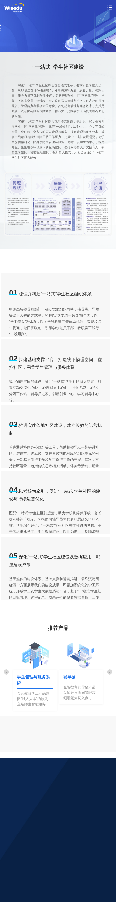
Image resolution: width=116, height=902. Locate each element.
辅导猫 (69, 677)
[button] (6, 672)
